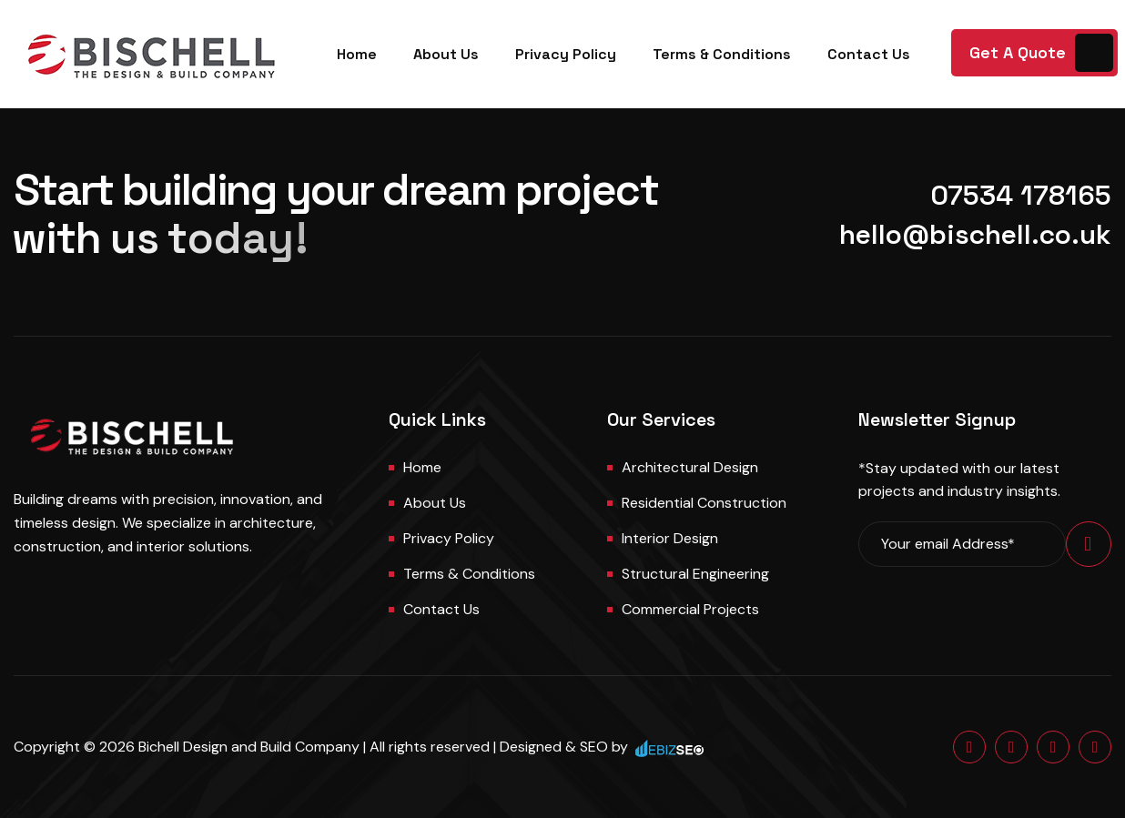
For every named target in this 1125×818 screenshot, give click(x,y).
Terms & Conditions (722, 54)
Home (357, 54)
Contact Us (868, 54)
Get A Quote (1017, 52)
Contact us (441, 609)
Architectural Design (690, 467)
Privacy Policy (565, 54)
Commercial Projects (690, 609)
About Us (446, 54)
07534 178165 (1020, 195)
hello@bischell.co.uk (975, 234)
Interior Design (670, 538)
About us (434, 502)
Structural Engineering (695, 573)
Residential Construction (704, 502)
